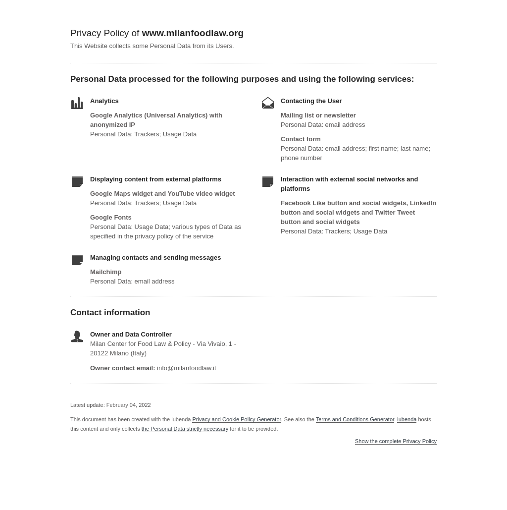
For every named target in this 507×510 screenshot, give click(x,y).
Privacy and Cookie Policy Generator (236, 419)
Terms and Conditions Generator (355, 419)
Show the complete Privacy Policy (396, 441)
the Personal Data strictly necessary (185, 429)
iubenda (406, 419)
